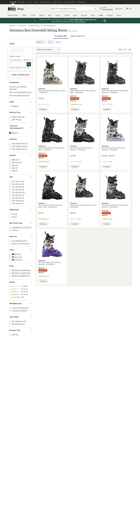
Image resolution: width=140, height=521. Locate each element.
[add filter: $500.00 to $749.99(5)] (18, 273)
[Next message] (102, 21)
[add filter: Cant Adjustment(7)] (17, 143)
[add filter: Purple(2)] (14, 260)
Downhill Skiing (34, 25)
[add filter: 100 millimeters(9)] (16, 321)
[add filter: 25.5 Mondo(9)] (15, 190)
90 (130, 49)
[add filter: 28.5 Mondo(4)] (15, 198)
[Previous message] (35, 21)
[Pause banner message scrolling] (104, 21)
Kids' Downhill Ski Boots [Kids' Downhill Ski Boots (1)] (18, 95)
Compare (44, 109)
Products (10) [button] (61, 36)
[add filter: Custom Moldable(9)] (17, 308)
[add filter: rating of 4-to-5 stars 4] (18, 289)
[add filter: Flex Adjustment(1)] (17, 149)
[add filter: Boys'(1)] (12, 165)
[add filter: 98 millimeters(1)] (16, 324)
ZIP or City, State (15, 60)
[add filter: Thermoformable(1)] (17, 311)
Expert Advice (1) (77, 36)
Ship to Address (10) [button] (20, 75)
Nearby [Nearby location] (27, 60)
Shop (20, 8)
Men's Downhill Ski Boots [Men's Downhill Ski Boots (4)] (19, 92)
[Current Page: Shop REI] (13, 2)
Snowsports (22, 25)
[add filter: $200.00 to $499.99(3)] (18, 270)
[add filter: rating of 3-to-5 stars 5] (18, 292)
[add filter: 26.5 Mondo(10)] (15, 192)
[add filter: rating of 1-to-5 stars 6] (18, 297)
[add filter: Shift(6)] (12, 335)
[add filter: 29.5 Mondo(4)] (15, 201)
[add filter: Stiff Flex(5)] (14, 120)
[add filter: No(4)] (11, 217)
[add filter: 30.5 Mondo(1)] (15, 203)
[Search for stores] (29, 64)
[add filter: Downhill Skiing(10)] (16, 241)
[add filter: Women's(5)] (14, 162)
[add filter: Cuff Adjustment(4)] (17, 146)
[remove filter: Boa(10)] (12, 133)
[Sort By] (48, 49)
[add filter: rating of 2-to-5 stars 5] (18, 294)
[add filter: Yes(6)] (12, 214)
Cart (129, 8)
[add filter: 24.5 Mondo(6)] (15, 187)
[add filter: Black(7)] (14, 254)
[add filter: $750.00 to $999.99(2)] (18, 276)
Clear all (58, 42)
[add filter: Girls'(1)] (12, 168)
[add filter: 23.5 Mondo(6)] (15, 184)
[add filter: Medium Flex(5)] (15, 117)
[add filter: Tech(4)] (12, 230)
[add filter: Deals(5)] (12, 106)
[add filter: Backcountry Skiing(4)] (18, 244)
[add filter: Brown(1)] (14, 257)
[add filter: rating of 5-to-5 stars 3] (18, 286)
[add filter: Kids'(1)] (12, 171)
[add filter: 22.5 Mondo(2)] (15, 181)
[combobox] (73, 8)
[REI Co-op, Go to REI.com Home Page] (12, 8)
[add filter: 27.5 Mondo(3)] (15, 195)
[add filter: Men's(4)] (13, 160)
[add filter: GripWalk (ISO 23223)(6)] (19, 227)
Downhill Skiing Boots (48, 25)
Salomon (12, 25)
